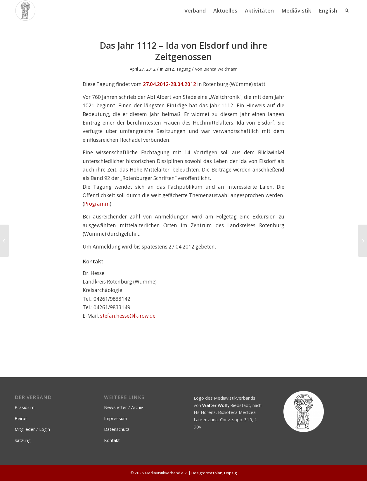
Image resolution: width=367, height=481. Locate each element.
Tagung (183, 69)
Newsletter (115, 407)
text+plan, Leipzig (221, 472)
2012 (169, 69)
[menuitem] (195, 10)
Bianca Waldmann (220, 69)
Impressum (115, 418)
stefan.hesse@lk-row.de (127, 315)
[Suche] (346, 10)
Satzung (23, 440)
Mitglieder (25, 429)
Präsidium (24, 407)
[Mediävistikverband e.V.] (25, 10)
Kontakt (112, 440)
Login (44, 429)
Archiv (137, 407)
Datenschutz (116, 429)
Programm (97, 203)
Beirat (21, 418)
